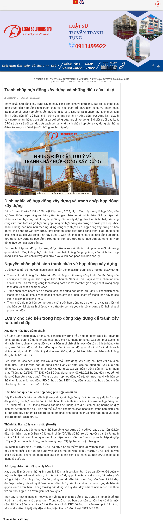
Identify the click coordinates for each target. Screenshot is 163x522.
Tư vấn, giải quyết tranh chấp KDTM (69, 79)
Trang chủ (41, 79)
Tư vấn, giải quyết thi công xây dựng (109, 79)
